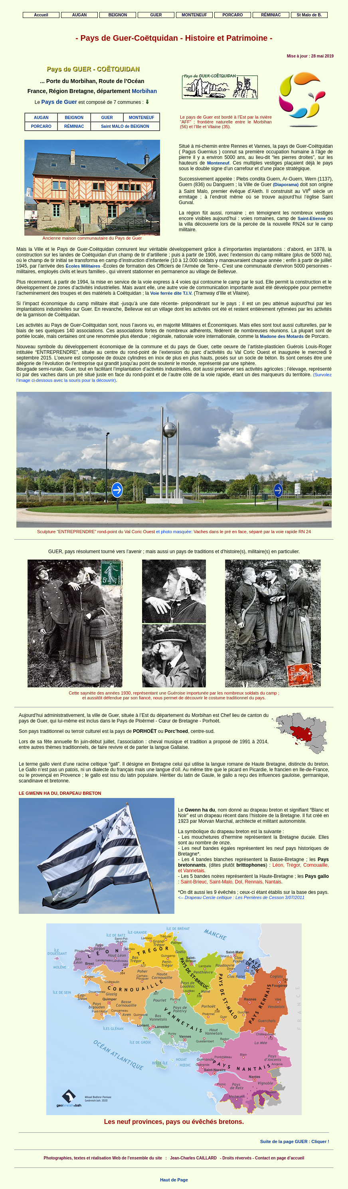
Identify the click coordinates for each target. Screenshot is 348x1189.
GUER (107, 117)
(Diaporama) (286, 184)
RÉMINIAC (74, 126)
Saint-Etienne (312, 218)
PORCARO (41, 126)
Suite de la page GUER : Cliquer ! (294, 1141)
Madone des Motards (282, 336)
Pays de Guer (59, 102)
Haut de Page (174, 1179)
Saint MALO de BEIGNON (125, 126)
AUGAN (41, 117)
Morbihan (144, 91)
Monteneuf (218, 163)
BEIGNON (74, 117)
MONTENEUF (141, 117)
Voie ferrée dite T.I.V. (171, 293)
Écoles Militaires (83, 266)
